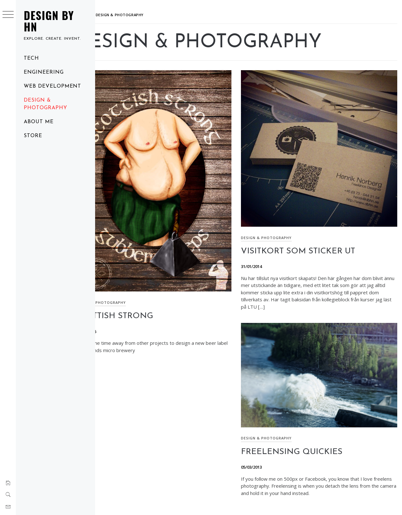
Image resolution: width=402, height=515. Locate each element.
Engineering (44, 72)
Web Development (52, 86)
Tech (31, 58)
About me (39, 121)
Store (33, 135)
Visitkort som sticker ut (310, 239)
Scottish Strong (139, 298)
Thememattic (276, 501)
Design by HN (49, 21)
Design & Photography (45, 104)
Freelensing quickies (304, 431)
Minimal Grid (231, 501)
